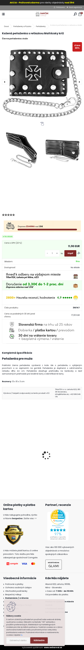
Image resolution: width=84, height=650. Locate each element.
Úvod (6, 26)
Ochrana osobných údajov (18, 587)
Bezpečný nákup (13, 594)
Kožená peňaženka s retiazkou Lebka (20, 459)
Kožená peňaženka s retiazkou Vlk (61, 459)
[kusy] (52, 253)
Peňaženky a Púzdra (22, 26)
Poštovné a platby (14, 584)
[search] (75, 14)
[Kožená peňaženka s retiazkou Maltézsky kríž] (42, 82)
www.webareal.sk (53, 647)
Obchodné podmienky (16, 591)
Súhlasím (39, 640)
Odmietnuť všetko (18, 640)
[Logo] (42, 14)
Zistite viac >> (30, 518)
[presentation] (4, 82)
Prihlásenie (60, 7)
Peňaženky (41, 26)
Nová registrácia (75, 7)
